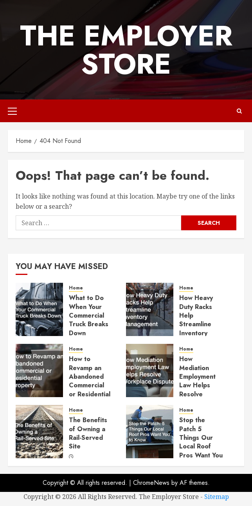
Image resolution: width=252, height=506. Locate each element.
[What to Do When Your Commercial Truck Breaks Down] (39, 309)
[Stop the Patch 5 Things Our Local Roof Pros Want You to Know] (149, 431)
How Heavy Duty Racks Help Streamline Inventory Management (198, 319)
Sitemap (216, 496)
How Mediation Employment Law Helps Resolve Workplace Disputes (197, 385)
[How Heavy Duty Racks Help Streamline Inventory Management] (149, 309)
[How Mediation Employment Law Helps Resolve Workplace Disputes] (149, 370)
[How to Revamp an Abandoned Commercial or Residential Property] (39, 370)
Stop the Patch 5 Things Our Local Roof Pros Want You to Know (201, 442)
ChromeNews (151, 482)
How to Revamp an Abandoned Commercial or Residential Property (89, 380)
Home (76, 288)
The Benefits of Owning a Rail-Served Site (88, 433)
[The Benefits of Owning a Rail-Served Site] (39, 431)
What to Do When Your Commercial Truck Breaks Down (88, 315)
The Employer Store (126, 49)
